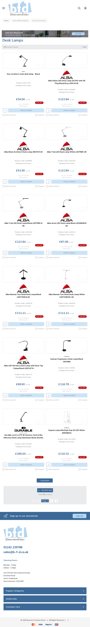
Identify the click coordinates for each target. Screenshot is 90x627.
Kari (23, 71)
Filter (84, 47)
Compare (39, 115)
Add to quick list (9, 115)
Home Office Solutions (20, 20)
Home (6, 20)
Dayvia (66, 428)
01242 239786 (13, 547)
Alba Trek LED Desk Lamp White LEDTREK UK (66, 152)
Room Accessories (39, 20)
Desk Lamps (27, 85)
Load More (44, 480)
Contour (66, 356)
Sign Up (79, 516)
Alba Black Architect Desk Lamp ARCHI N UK (23, 152)
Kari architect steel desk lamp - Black (23, 74)
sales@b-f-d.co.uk (16, 552)
